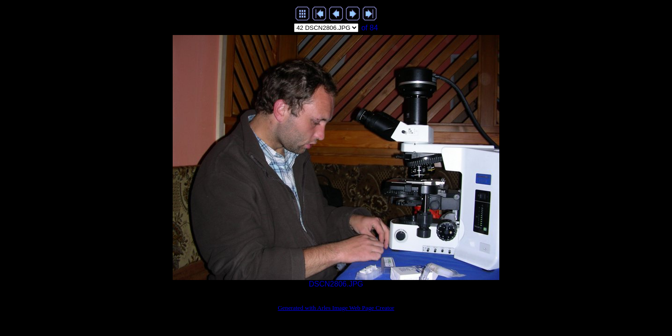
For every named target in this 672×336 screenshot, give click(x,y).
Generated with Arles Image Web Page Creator (336, 307)
